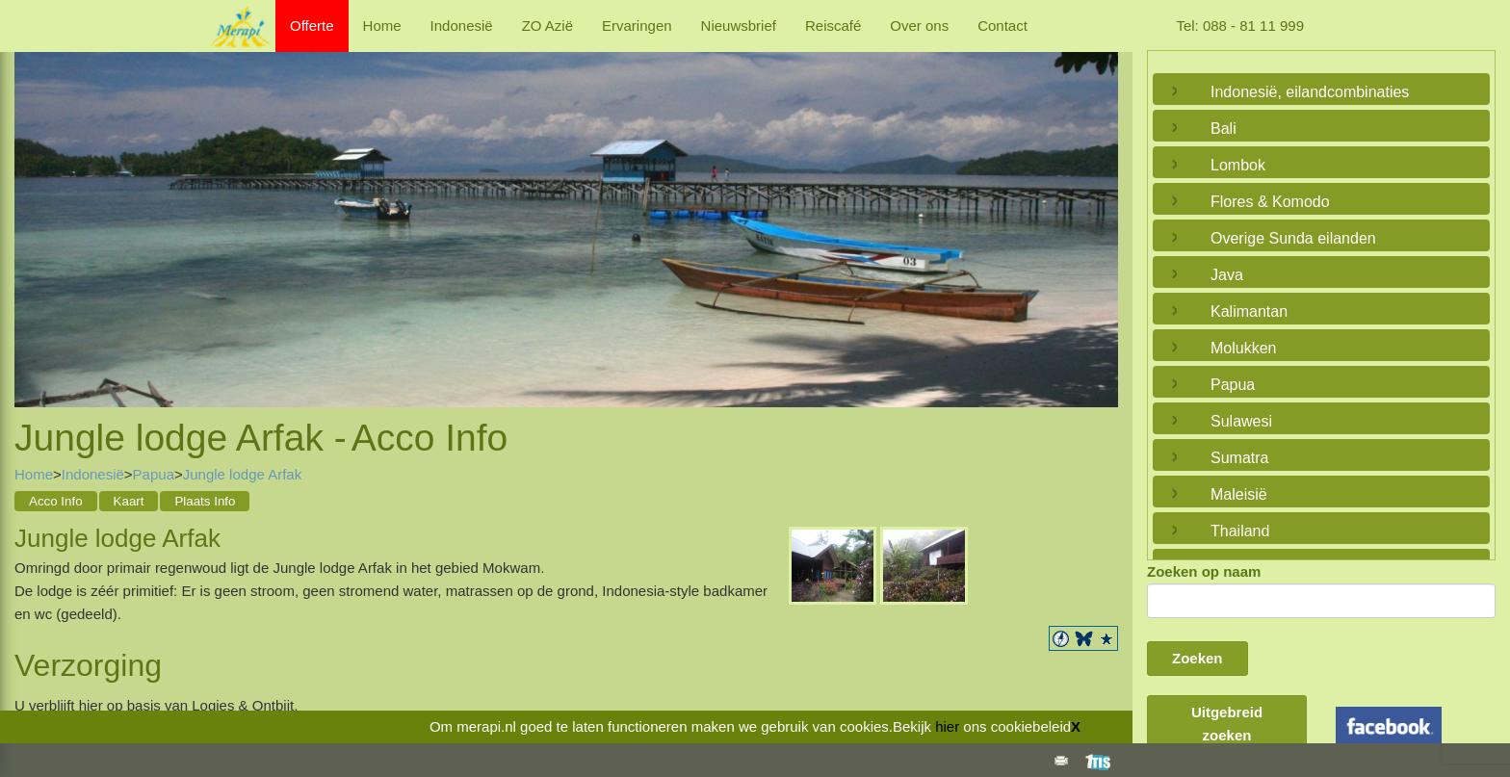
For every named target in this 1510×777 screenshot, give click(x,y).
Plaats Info (204, 501)
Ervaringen (637, 25)
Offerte (312, 25)
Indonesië (461, 25)
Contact (1002, 25)
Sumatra (1239, 458)
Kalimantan (1249, 311)
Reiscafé (833, 25)
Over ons (919, 25)
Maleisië (1239, 494)
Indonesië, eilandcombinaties (1310, 92)
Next (1098, 210)
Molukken (1243, 348)
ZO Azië (547, 25)
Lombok (1238, 165)
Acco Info (56, 501)
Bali (1224, 128)
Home (382, 25)
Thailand (1240, 531)
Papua (153, 474)
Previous (33, 210)
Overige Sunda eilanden (1293, 238)
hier (947, 726)
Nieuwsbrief (738, 25)
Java (1227, 275)
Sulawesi (1241, 421)
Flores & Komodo (1270, 202)
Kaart (129, 501)
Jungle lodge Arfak (242, 474)
